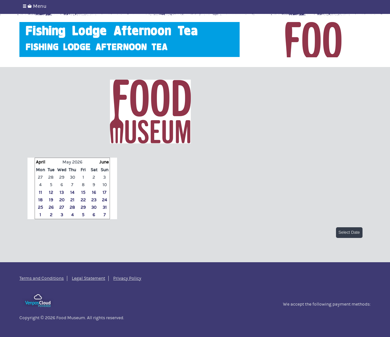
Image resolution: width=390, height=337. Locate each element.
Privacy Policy (127, 278)
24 (104, 200)
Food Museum (313, 39)
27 (40, 177)
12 (51, 192)
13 (62, 192)
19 (51, 200)
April (40, 162)
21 (72, 200)
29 (61, 177)
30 (72, 177)
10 (105, 184)
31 (105, 207)
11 (40, 192)
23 (93, 200)
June (104, 162)
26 (51, 207)
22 (83, 200)
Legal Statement (88, 278)
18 (40, 200)
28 (51, 177)
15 (83, 192)
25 (40, 207)
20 (61, 200)
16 (94, 192)
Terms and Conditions (41, 278)
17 (104, 192)
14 (72, 192)
